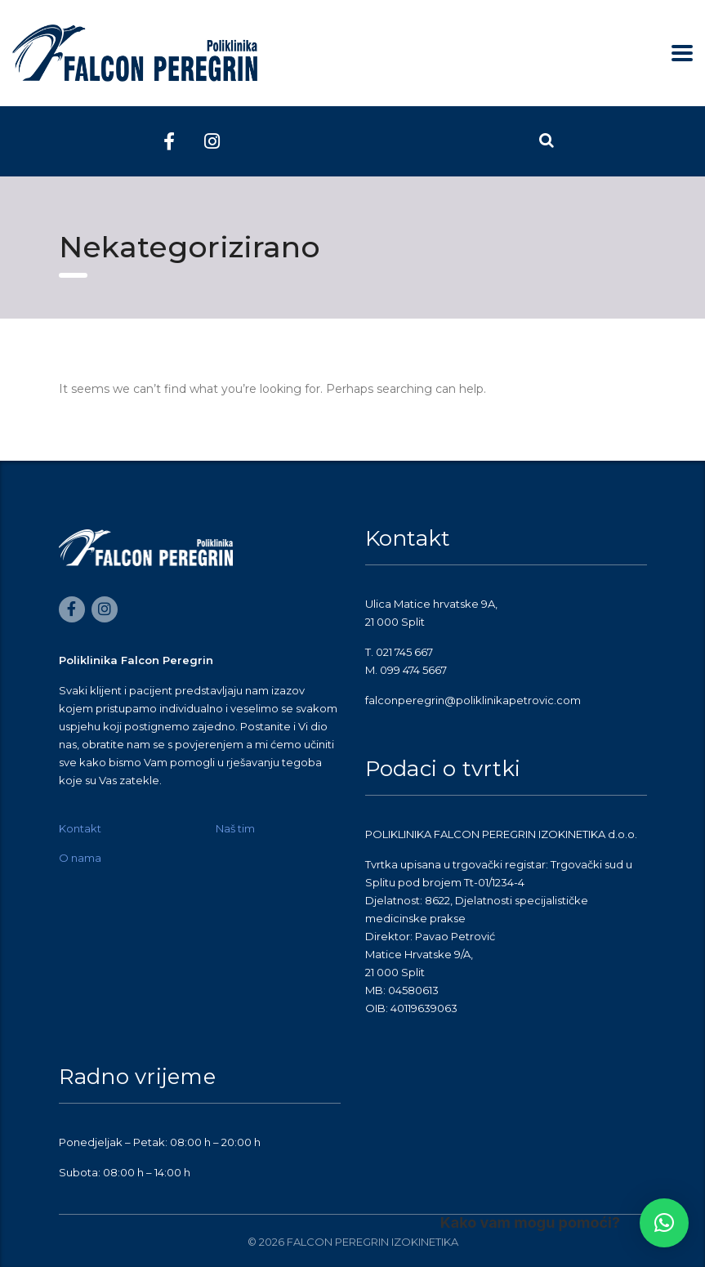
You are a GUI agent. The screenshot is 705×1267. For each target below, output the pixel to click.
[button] (664, 1222)
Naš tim (235, 828)
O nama (80, 857)
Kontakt (80, 828)
